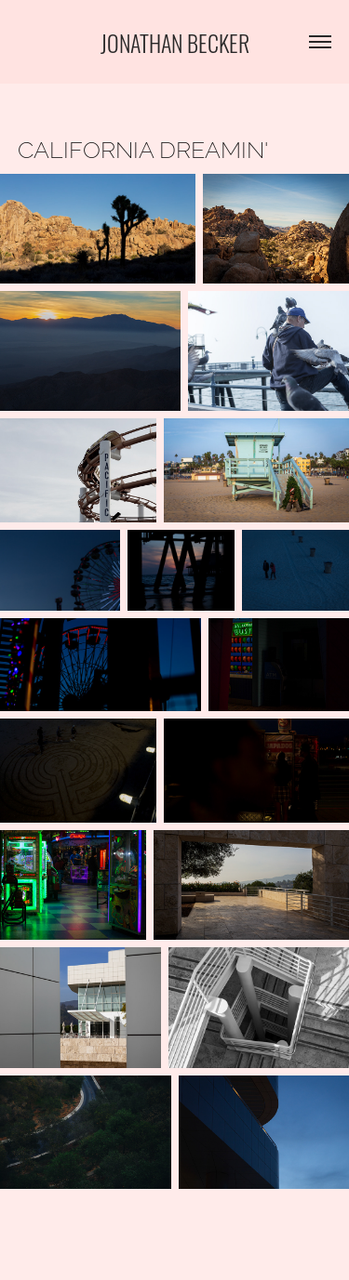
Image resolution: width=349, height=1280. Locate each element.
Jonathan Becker (175, 41)
